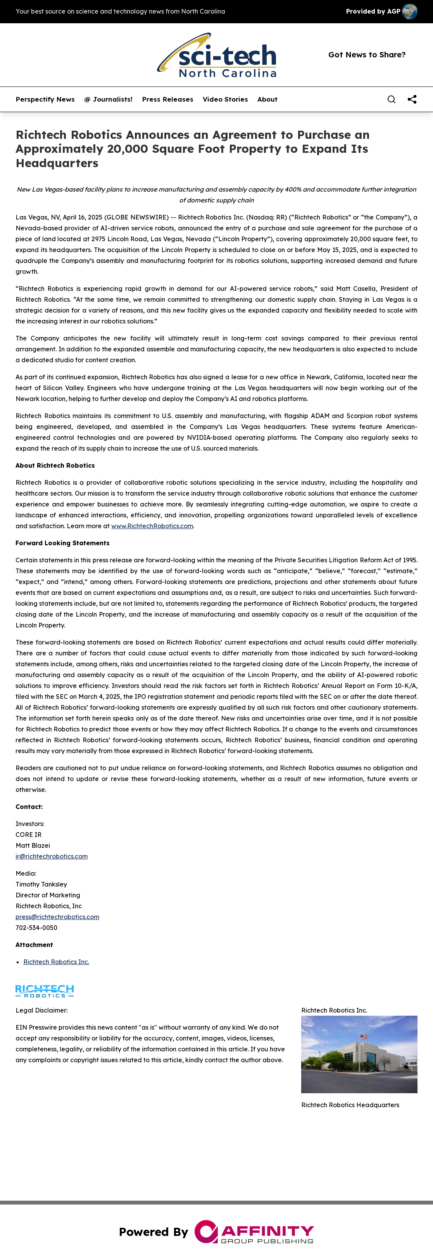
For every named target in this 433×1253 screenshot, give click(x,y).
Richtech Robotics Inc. (56, 962)
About (267, 99)
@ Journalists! (108, 99)
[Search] (391, 99)
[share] (412, 99)
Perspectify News (45, 99)
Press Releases (167, 99)
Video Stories (225, 99)
